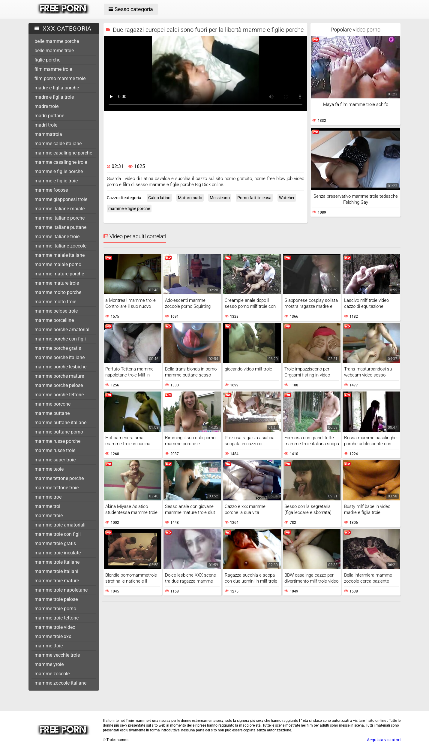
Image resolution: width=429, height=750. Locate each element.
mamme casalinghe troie (60, 162)
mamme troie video (54, 627)
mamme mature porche (59, 274)
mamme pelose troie (56, 311)
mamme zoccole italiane (60, 683)
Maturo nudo (190, 197)
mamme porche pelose (58, 385)
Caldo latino (159, 197)
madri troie (45, 125)
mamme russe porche (57, 441)
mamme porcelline (54, 320)
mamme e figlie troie (56, 181)
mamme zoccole (52, 673)
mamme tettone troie (56, 487)
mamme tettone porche (59, 478)
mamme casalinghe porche (63, 153)
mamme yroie (49, 664)
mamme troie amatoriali (60, 525)
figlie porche (47, 60)
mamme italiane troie (57, 236)
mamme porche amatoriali (62, 329)
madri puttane (49, 115)
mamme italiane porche (59, 218)
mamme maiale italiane (59, 255)
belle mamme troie (54, 50)
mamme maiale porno (57, 264)
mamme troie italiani (56, 571)
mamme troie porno (55, 608)
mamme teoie (49, 469)
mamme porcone (52, 404)
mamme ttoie (48, 646)
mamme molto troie (55, 301)
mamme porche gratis (57, 348)
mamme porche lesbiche (60, 367)
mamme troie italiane (57, 562)
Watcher (287, 197)
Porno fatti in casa (254, 197)
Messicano (220, 197)
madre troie (46, 106)
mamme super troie (55, 460)
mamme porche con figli (60, 339)
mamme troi (47, 506)
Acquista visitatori (383, 739)
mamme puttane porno (58, 432)
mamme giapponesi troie (60, 199)
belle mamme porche (56, 41)
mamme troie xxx (52, 636)
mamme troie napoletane (61, 590)
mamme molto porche (57, 292)
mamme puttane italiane (60, 422)
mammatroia (48, 134)
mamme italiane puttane (60, 227)
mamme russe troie (54, 450)
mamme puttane (52, 413)
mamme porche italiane (59, 357)
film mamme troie (53, 69)
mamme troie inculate (57, 553)
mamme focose (51, 190)
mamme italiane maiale (59, 209)
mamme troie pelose (56, 599)
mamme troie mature (56, 581)
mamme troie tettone (56, 618)
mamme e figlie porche (58, 171)
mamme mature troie (56, 283)
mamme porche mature (59, 376)
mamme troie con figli (57, 534)
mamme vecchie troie (57, 655)
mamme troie (48, 515)
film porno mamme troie (60, 78)
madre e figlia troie (54, 97)
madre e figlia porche (56, 88)
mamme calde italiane (58, 143)
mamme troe (48, 497)
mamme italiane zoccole (60, 246)
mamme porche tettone (59, 395)
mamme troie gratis (55, 543)
